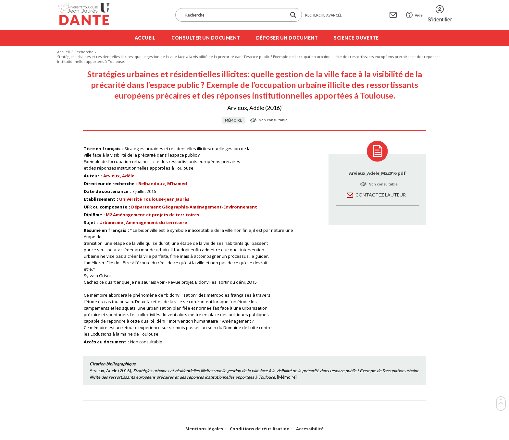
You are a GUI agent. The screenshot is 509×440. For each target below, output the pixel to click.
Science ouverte (356, 38)
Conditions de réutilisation (260, 428)
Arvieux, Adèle (118, 176)
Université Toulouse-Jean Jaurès (154, 199)
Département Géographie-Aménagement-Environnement (194, 207)
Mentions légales (204, 428)
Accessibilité (310, 428)
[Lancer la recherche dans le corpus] (293, 15)
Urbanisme (111, 222)
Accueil (145, 38)
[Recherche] (234, 14)
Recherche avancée (323, 15)
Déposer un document (287, 38)
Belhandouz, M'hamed (162, 183)
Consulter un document (205, 38)
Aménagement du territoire (156, 222)
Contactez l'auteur (380, 194)
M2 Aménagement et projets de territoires (152, 215)
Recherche (83, 51)
